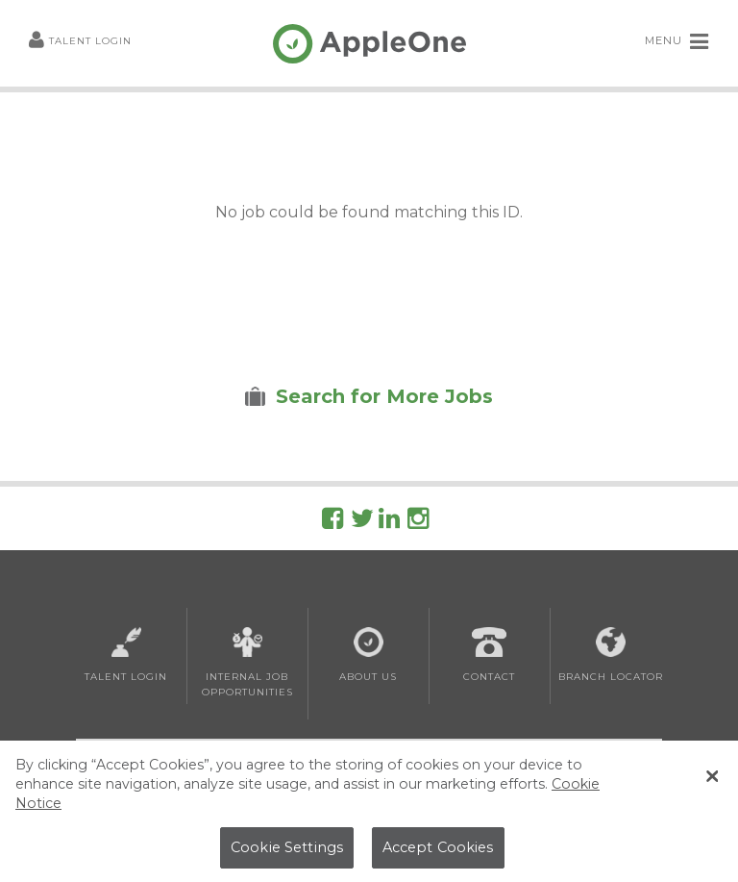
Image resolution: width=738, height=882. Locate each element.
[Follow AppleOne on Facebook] (332, 522)
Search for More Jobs (384, 396)
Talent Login (80, 42)
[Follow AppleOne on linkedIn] (389, 522)
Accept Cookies (438, 850)
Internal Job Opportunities (247, 662)
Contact (489, 655)
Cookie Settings (287, 850)
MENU (677, 41)
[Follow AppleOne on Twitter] (362, 522)
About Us (368, 655)
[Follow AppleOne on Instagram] (418, 522)
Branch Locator (610, 655)
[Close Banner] (712, 780)
